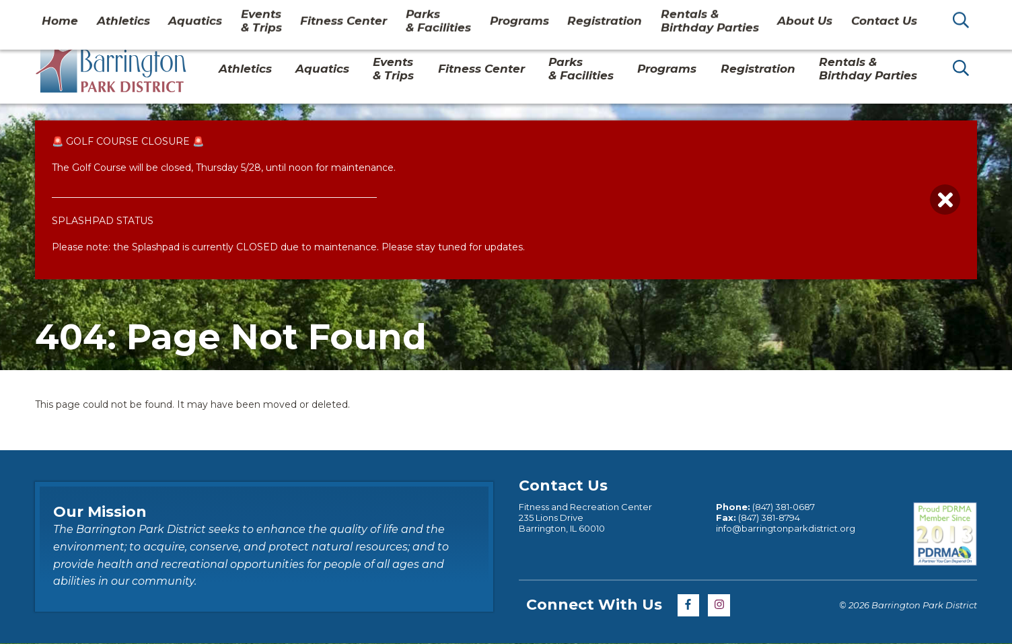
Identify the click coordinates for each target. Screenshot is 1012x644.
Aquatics (322, 68)
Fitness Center (481, 68)
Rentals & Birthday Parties (868, 68)
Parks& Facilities (581, 68)
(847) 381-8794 (769, 517)
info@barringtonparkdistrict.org (785, 528)
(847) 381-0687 (783, 506)
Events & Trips (393, 68)
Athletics (245, 68)
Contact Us (858, 16)
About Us (788, 16)
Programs (666, 68)
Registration (758, 68)
